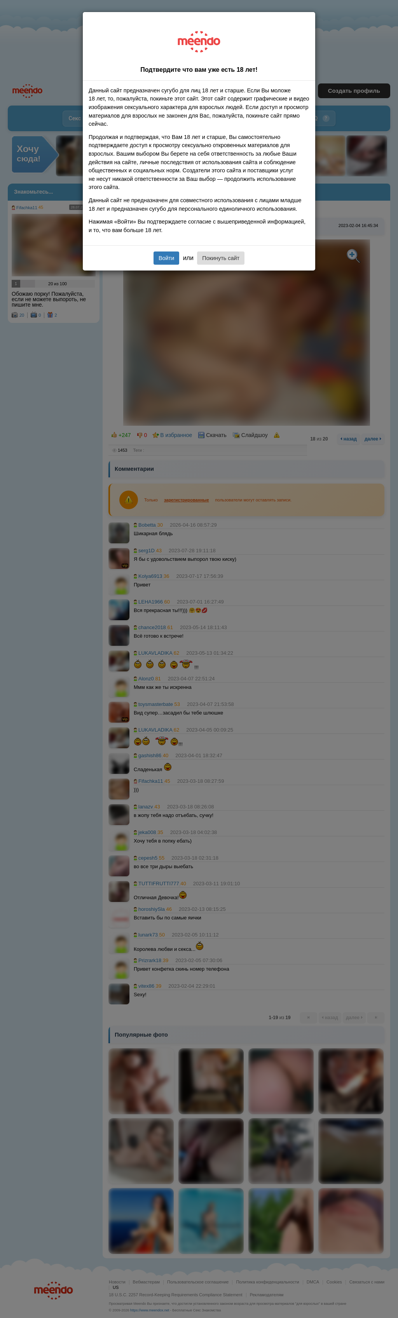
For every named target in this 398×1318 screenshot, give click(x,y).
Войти (166, 258)
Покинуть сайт (220, 258)
